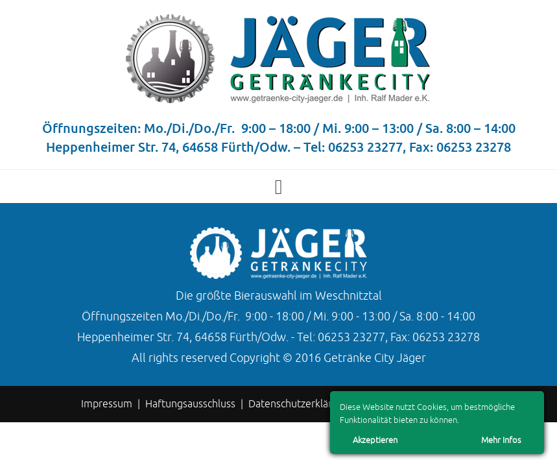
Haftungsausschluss (190, 404)
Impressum (106, 404)
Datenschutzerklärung (299, 404)
